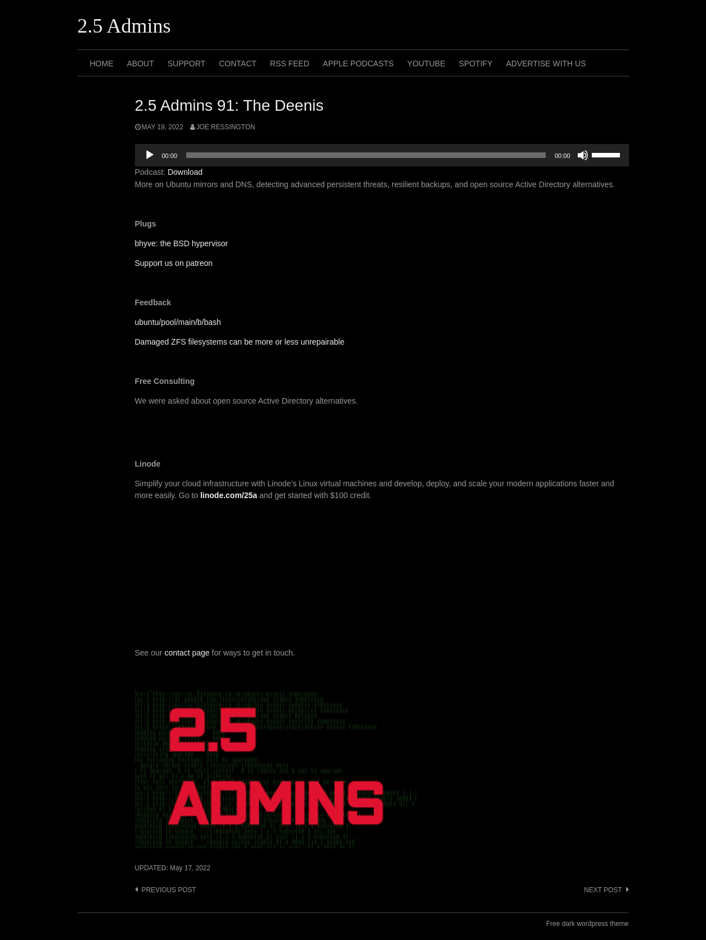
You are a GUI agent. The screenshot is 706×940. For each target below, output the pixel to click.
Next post (603, 890)
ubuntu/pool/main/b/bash (178, 322)
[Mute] (582, 155)
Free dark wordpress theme (587, 924)
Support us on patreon (174, 263)
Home (102, 63)
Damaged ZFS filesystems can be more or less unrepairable (240, 341)
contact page (186, 652)
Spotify (476, 63)
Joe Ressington (225, 127)
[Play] (149, 155)
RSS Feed (289, 63)
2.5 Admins (124, 26)
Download (185, 172)
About (140, 63)
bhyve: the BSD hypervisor (181, 243)
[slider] (366, 155)
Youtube (426, 63)
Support (186, 63)
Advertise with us (546, 63)
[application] (382, 155)
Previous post (169, 890)
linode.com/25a (228, 495)
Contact (238, 63)
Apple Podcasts (358, 63)
